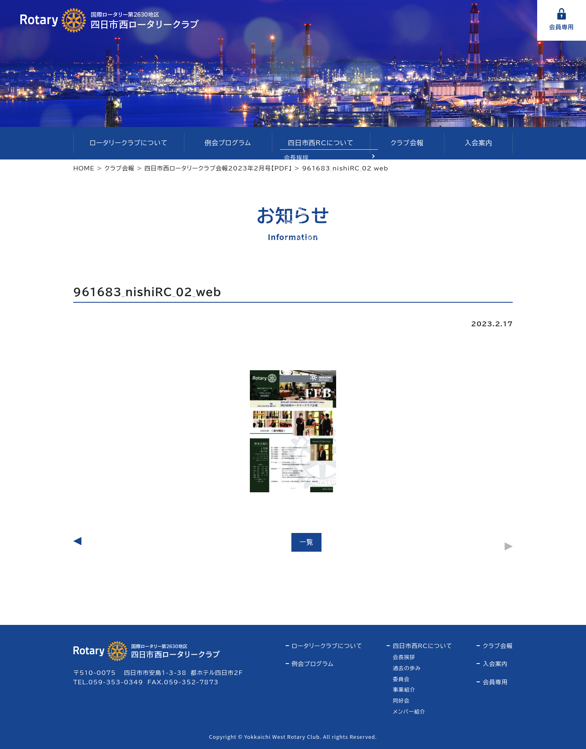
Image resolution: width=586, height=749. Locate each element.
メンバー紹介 (409, 711)
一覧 (306, 542)
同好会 (401, 700)
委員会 (401, 679)
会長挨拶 (404, 657)
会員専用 (561, 27)
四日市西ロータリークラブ (109, 20)
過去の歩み (407, 668)
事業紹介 (404, 689)
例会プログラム (228, 143)
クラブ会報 (407, 143)
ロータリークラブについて (129, 143)
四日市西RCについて (321, 143)
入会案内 (478, 143)
